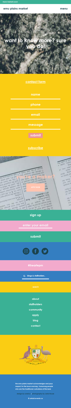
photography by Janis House (43, 394)
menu (64, 8)
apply (35, 315)
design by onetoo (24, 394)
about (35, 299)
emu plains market (15, 8)
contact (35, 326)
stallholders (35, 304)
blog (35, 320)
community (35, 310)
